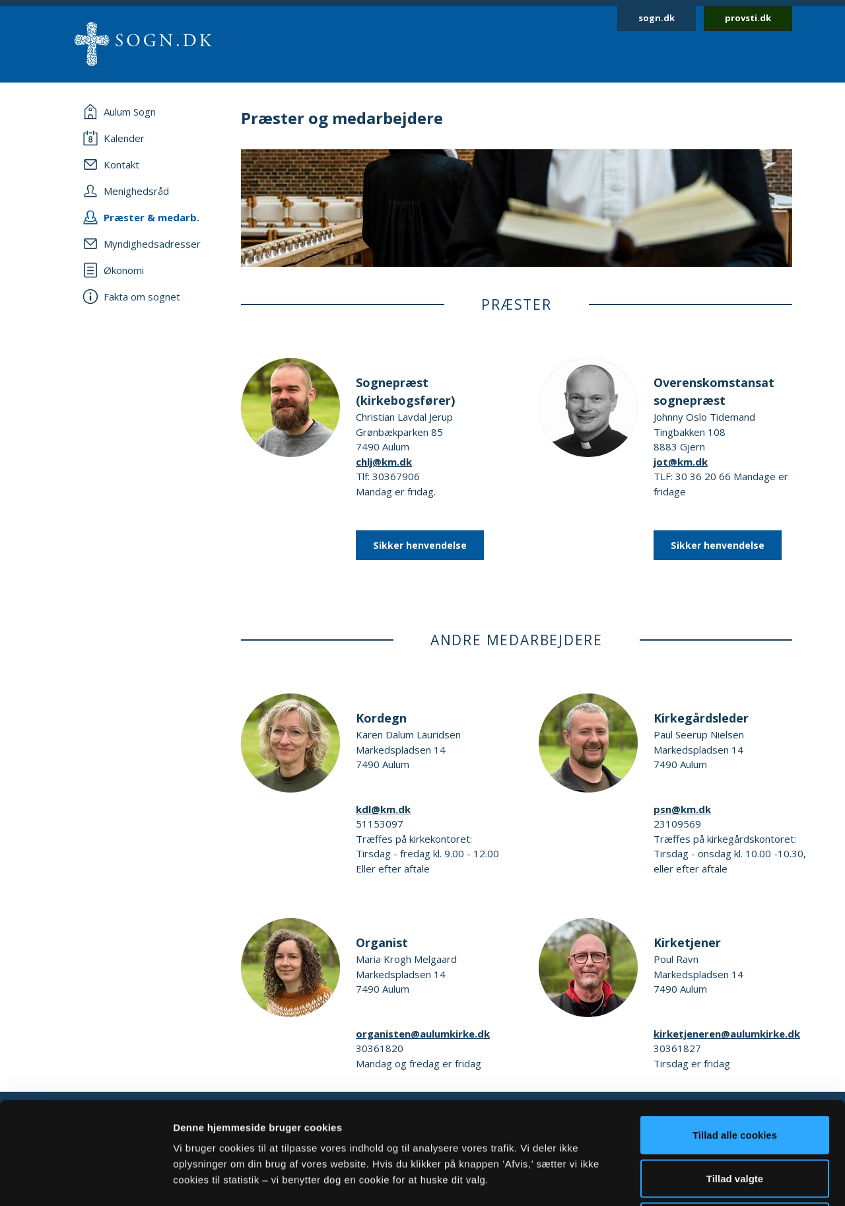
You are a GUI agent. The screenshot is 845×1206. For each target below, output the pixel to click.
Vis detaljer (686, 1180)
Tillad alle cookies (735, 1032)
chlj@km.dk (384, 461)
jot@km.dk (681, 461)
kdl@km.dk (383, 809)
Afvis (735, 1119)
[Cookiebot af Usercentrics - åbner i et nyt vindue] (85, 1180)
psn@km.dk (682, 809)
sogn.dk (656, 18)
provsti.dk (748, 18)
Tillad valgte (734, 1076)
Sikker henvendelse (420, 545)
